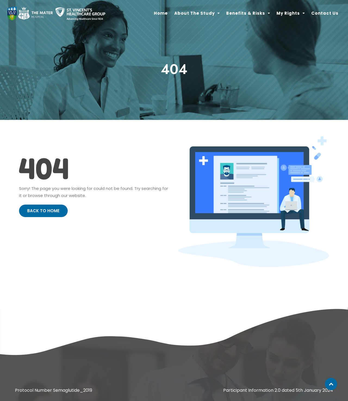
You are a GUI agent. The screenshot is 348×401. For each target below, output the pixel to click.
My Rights (288, 13)
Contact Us (324, 13)
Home (161, 13)
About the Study (194, 13)
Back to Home (43, 211)
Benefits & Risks (245, 13)
